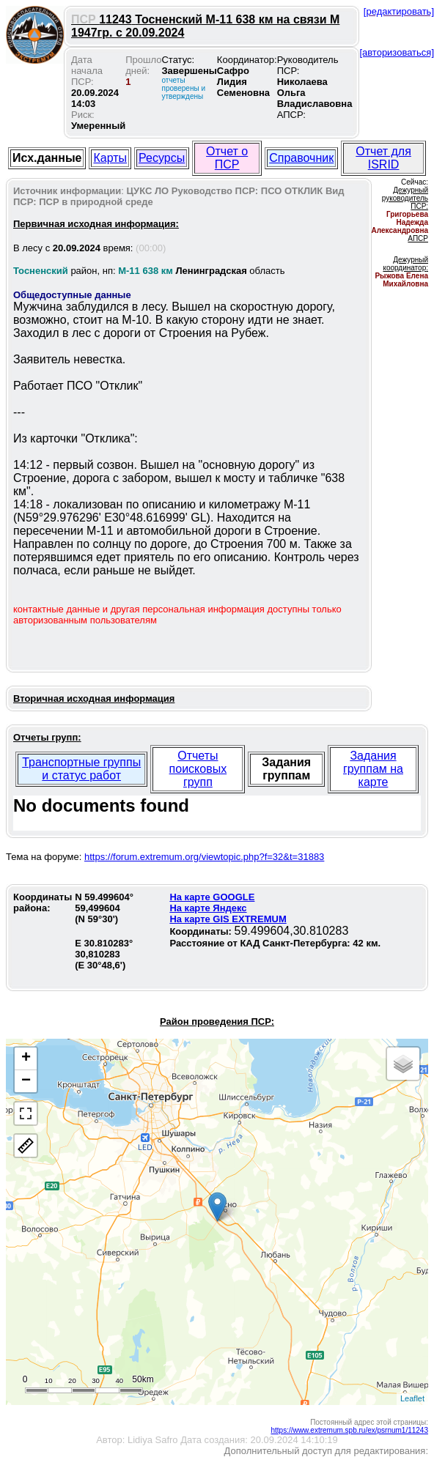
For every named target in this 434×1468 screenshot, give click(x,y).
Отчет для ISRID (383, 158)
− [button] (26, 1081)
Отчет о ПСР (227, 158)
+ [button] (26, 1059)
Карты (110, 158)
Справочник (301, 158)
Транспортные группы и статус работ (81, 769)
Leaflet (412, 1398)
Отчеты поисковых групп (198, 768)
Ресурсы (162, 158)
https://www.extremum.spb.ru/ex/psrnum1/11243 (349, 1430)
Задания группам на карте (373, 768)
